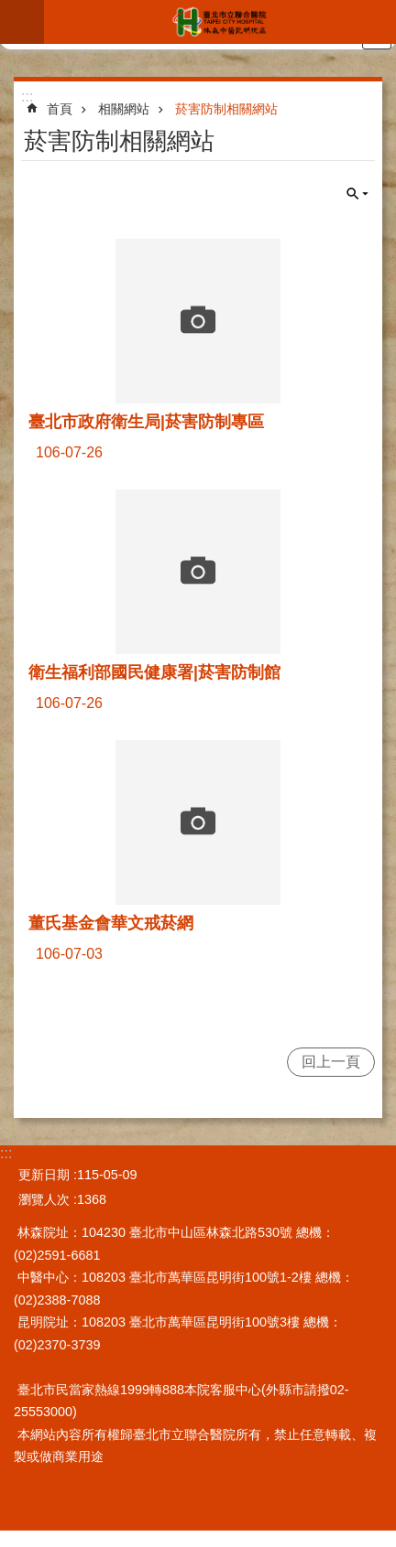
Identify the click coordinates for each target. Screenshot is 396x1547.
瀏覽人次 (44, 1199)
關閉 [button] (357, 194)
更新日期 (44, 1174)
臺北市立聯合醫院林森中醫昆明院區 (220, 22)
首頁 (59, 109)
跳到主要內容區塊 (9, 9)
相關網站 (123, 109)
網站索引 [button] (22, 22)
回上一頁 (331, 1061)
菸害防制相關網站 (226, 109)
